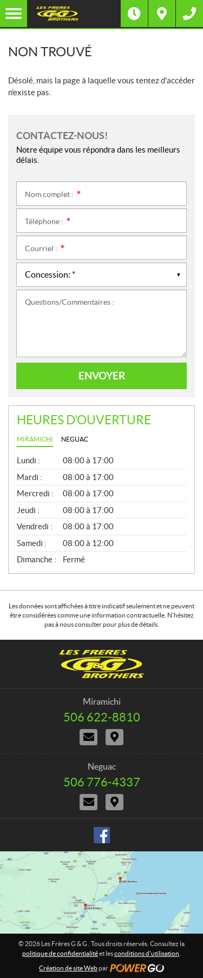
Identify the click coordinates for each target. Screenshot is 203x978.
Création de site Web (68, 968)
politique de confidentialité (60, 953)
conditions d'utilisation (146, 953)
